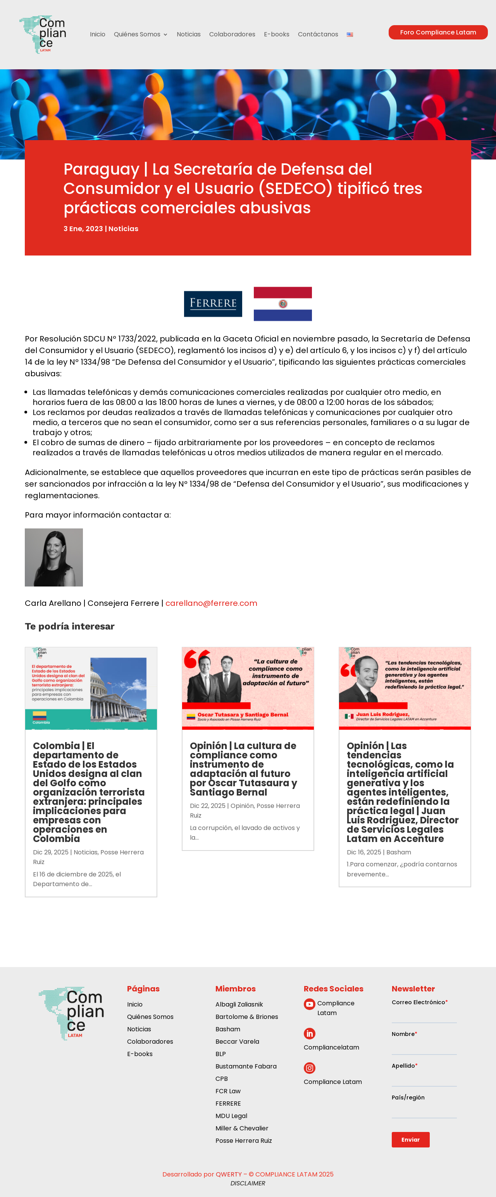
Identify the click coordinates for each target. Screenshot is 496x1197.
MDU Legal (231, 1116)
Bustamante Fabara (246, 1067)
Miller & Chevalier (242, 1129)
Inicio (97, 34)
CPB (221, 1079)
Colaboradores (232, 34)
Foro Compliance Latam (438, 32)
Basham (398, 852)
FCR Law (228, 1092)
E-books (276, 34)
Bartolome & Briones (246, 1017)
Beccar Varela (237, 1042)
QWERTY (229, 1174)
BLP (220, 1054)
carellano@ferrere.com (211, 603)
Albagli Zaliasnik (239, 1005)
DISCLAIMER (248, 1183)
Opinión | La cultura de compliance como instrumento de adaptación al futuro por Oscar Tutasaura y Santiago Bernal (243, 769)
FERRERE (228, 1104)
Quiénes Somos (137, 34)
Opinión (242, 805)
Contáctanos (318, 34)
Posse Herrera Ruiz (243, 1141)
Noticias (189, 34)
